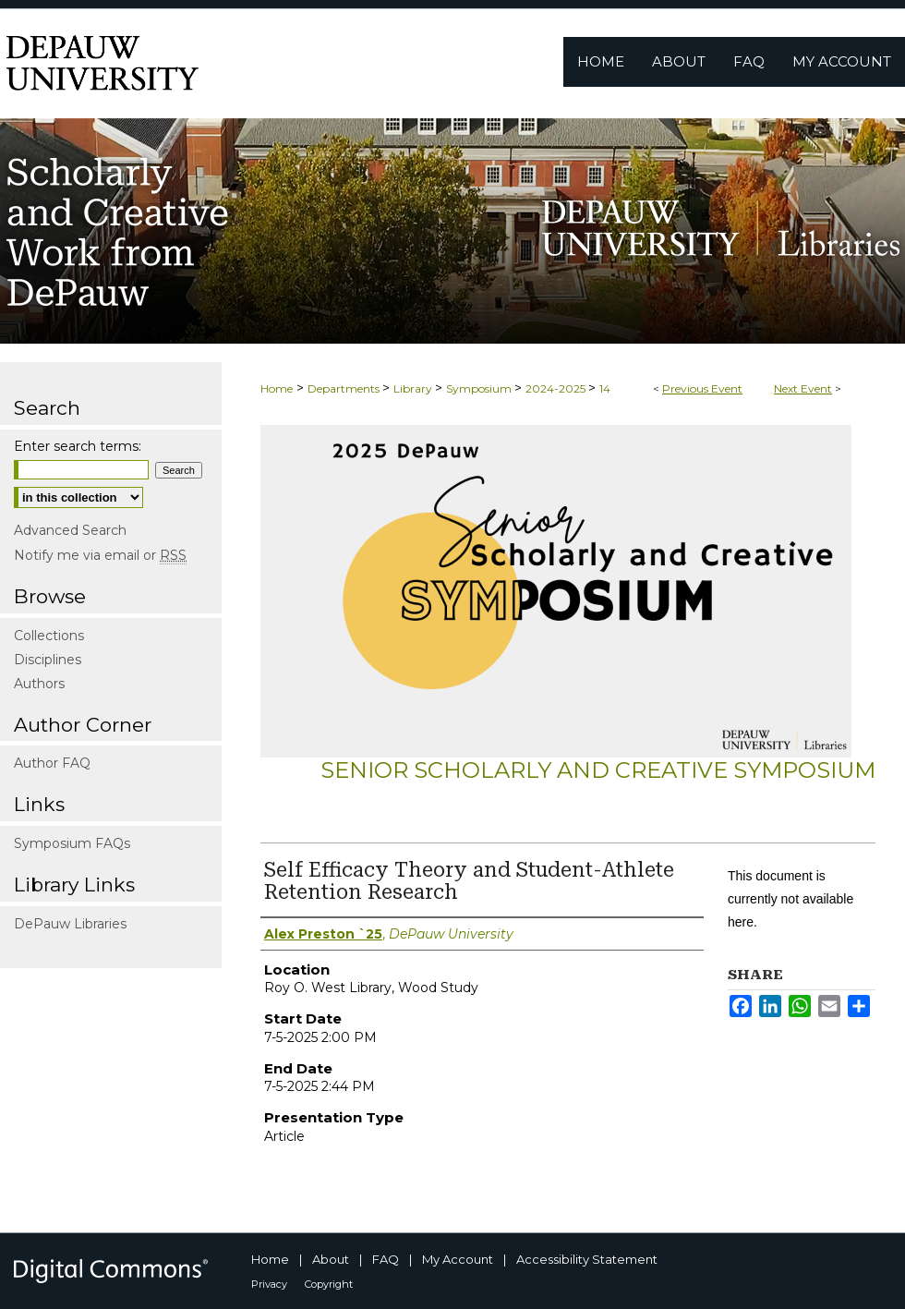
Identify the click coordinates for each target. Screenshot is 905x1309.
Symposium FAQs (72, 843)
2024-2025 (556, 388)
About (330, 1259)
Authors (39, 683)
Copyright (329, 1284)
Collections (49, 635)
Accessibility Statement (587, 1259)
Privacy (269, 1284)
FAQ (385, 1259)
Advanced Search (70, 530)
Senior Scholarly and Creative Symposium (597, 770)
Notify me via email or (100, 555)
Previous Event (702, 388)
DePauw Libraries (70, 923)
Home (276, 388)
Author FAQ (52, 763)
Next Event (803, 388)
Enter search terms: (77, 446)
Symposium (480, 388)
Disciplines (47, 659)
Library (414, 388)
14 (604, 388)
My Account (457, 1259)
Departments (345, 388)
